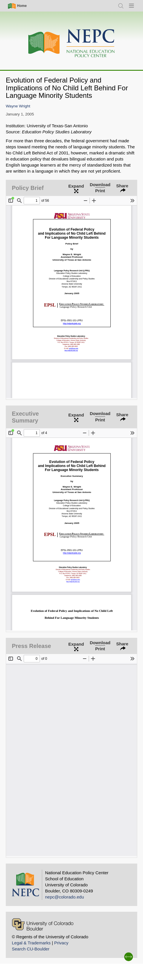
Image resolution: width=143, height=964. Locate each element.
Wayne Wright (18, 106)
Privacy (61, 942)
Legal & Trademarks (31, 942)
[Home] (71, 43)
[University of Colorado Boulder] (42, 924)
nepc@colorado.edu (64, 896)
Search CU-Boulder (30, 948)
